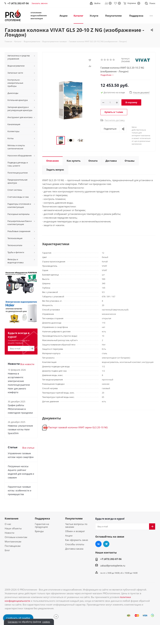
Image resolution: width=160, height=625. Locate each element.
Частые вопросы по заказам (76, 525)
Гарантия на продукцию (42, 525)
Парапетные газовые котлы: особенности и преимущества (19, 490)
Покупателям (74, 518)
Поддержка (42, 518)
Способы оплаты (74, 544)
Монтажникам (13, 541)
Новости (9, 532)
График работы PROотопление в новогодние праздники (20, 409)
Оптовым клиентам (16, 537)
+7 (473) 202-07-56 (111, 559)
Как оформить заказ (76, 539)
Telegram (106, 544)
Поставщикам (12, 545)
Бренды (39, 531)
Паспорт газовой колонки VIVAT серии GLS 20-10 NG (78, 427)
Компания (11, 518)
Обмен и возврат (75, 531)
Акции (68, 535)
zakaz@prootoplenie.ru (112, 565)
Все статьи (28, 447)
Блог (7, 550)
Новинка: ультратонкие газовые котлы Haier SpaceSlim (20, 429)
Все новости (27, 364)
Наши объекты (13, 528)
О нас (8, 524)
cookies (46, 622)
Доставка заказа (74, 548)
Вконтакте (98, 544)
